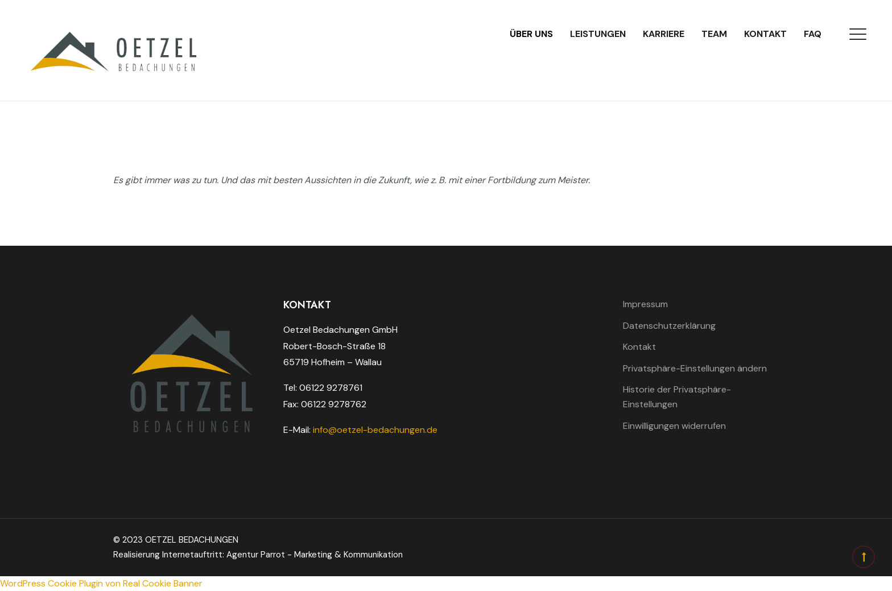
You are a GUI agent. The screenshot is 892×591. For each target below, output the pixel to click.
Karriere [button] (663, 34)
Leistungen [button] (598, 34)
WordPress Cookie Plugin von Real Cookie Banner (101, 583)
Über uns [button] (531, 34)
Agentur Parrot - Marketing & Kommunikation (314, 554)
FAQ (812, 34)
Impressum (645, 304)
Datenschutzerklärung (669, 326)
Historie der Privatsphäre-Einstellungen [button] (677, 396)
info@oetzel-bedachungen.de (375, 430)
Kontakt (765, 34)
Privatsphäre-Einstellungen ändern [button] (695, 368)
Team (714, 34)
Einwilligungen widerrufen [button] (674, 426)
